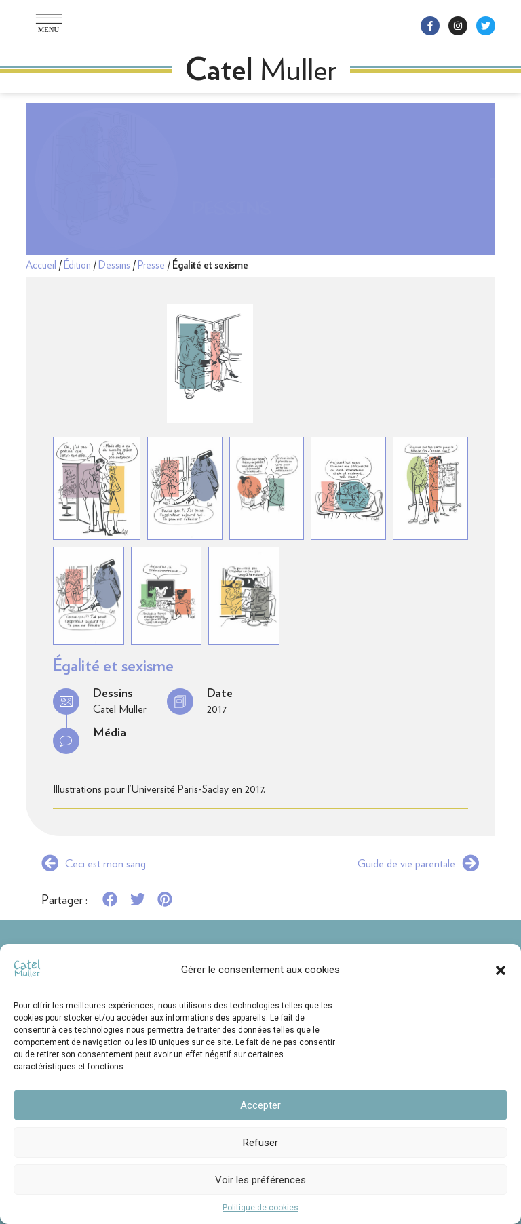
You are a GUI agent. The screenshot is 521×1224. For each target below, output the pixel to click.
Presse (151, 265)
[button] (500, 970)
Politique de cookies (260, 1207)
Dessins (231, 179)
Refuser (260, 1143)
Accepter (260, 1105)
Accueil (41, 265)
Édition (77, 265)
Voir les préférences (260, 1180)
